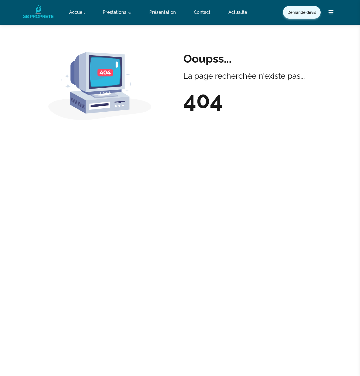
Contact (202, 12)
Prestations (117, 13)
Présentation (162, 12)
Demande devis (301, 12)
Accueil (77, 12)
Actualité (237, 12)
